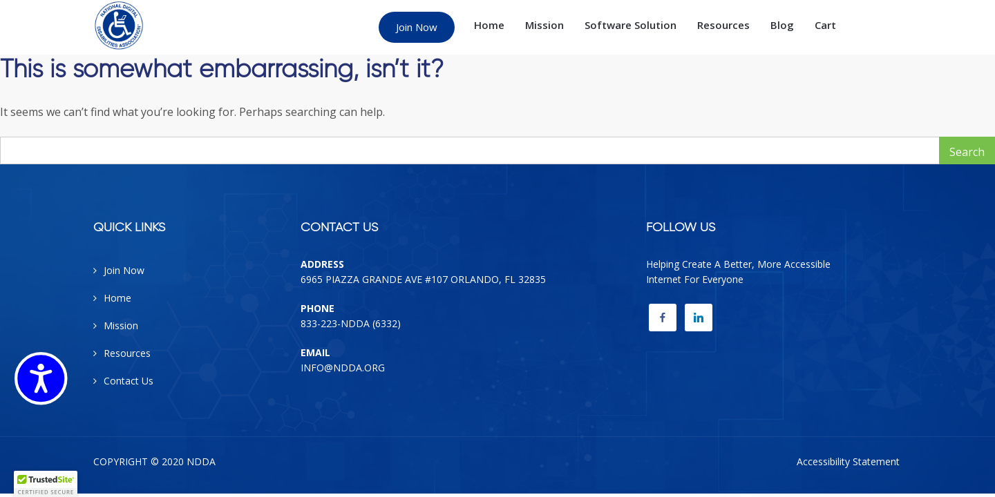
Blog (782, 25)
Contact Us (128, 380)
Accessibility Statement (848, 461)
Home (489, 25)
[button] (45, 484)
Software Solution (630, 25)
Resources (723, 25)
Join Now (416, 27)
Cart (825, 25)
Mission (544, 25)
